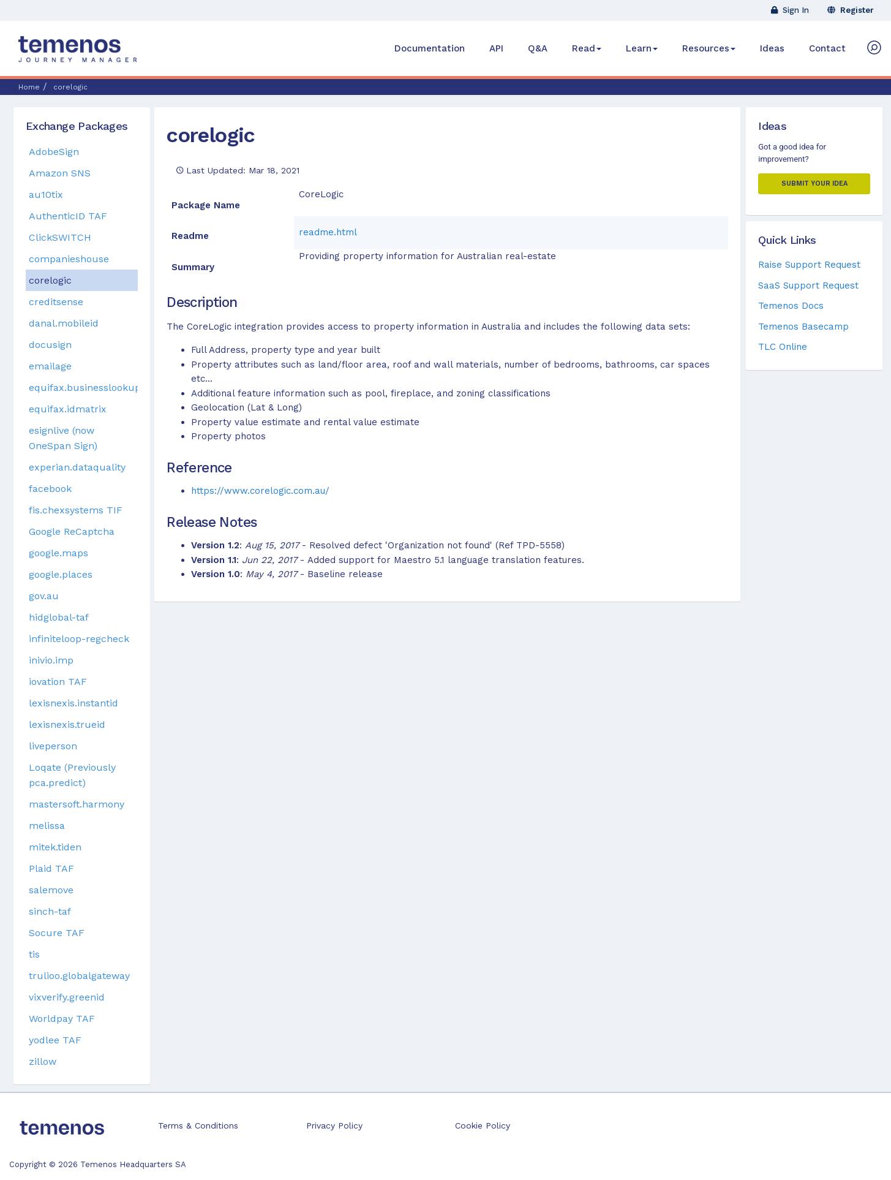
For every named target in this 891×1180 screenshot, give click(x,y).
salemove (51, 890)
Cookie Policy (482, 1125)
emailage (50, 366)
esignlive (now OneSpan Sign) (63, 438)
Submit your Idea (814, 183)
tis (34, 954)
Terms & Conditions (198, 1125)
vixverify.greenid (67, 997)
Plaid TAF (51, 868)
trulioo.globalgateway (79, 975)
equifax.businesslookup (83, 387)
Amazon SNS (60, 173)
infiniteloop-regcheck (79, 639)
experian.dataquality (77, 467)
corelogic (211, 135)
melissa (47, 825)
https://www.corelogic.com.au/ (260, 490)
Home (29, 87)
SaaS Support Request (808, 285)
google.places (60, 574)
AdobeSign (54, 151)
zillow (42, 1061)
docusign (50, 344)
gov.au (44, 596)
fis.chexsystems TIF (75, 510)
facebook (50, 488)
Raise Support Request (809, 264)
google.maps (58, 553)
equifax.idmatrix (68, 409)
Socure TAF (57, 933)
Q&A (537, 48)
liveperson (53, 746)
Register (850, 10)
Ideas (772, 48)
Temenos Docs (791, 305)
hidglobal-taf (59, 617)
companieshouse (69, 259)
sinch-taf (50, 911)
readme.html (328, 232)
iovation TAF (58, 681)
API (496, 48)
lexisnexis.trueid (67, 724)
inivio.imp (51, 660)
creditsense (56, 302)
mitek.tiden (55, 847)
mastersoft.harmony (76, 804)
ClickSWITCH (60, 237)
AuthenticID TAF (68, 216)
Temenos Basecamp (803, 326)
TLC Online (782, 346)
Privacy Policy (334, 1125)
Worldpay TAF (62, 1018)
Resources (708, 48)
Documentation (429, 48)
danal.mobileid (64, 323)
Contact (827, 48)
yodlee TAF (55, 1040)
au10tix (46, 194)
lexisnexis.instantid (73, 703)
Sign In (790, 10)
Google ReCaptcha (72, 531)
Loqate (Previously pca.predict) (72, 775)
